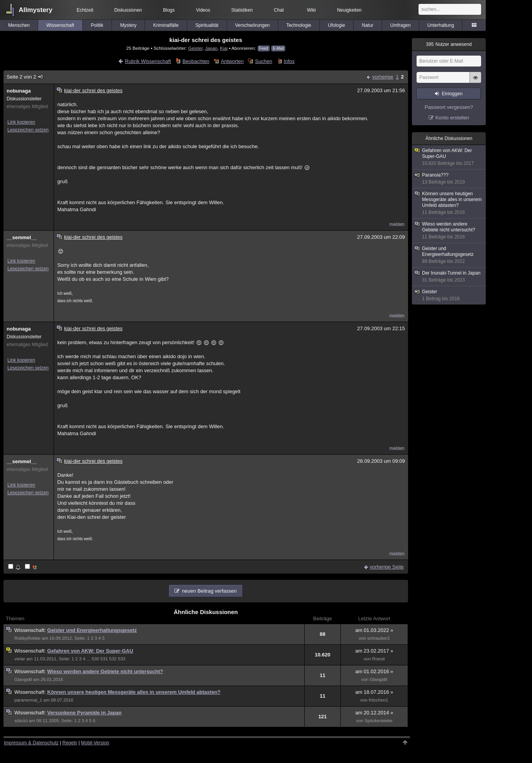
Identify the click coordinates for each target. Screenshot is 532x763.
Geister (195, 48)
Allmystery (35, 10)
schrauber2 (378, 638)
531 (104, 658)
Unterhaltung (440, 25)
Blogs (169, 10)
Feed (263, 48)
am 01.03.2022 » (374, 630)
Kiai (224, 48)
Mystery (128, 25)
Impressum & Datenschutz (31, 743)
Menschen (19, 25)
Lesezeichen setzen (28, 130)
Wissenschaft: (30, 630)
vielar (19, 658)
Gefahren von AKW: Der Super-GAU (90, 651)
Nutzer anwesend (449, 44)
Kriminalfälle (165, 25)
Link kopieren (21, 122)
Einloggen (452, 93)
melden (397, 224)
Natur (367, 25)
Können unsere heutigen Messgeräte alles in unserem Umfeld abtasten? (134, 692)
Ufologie (336, 25)
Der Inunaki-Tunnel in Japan (449, 276)
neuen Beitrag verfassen (209, 591)
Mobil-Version (95, 743)
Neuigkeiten (349, 10)
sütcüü (21, 720)
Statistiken (242, 10)
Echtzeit (85, 10)
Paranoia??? (449, 178)
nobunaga (19, 91)
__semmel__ (22, 237)
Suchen (263, 61)
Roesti (378, 658)
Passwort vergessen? (449, 107)
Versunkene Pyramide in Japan (84, 713)
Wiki (311, 10)
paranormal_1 (28, 700)
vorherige (382, 77)
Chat (279, 10)
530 (95, 658)
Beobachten (195, 61)
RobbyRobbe (27, 638)
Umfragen (400, 25)
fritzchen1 (378, 700)
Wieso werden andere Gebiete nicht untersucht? (105, 671)
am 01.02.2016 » (374, 671)
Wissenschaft (60, 25)
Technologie (298, 25)
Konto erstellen (452, 118)
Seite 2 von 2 (25, 77)
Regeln (70, 743)
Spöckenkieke (378, 720)
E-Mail (278, 48)
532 (113, 658)
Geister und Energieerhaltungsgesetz (92, 630)
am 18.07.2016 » (374, 692)
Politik (97, 25)
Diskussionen (128, 10)
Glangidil (23, 679)
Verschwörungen (252, 25)
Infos (289, 61)
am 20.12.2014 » (374, 713)
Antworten (232, 61)
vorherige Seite (387, 567)
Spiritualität (206, 25)
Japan (211, 48)
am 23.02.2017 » (374, 651)
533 (121, 658)
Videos (203, 10)
